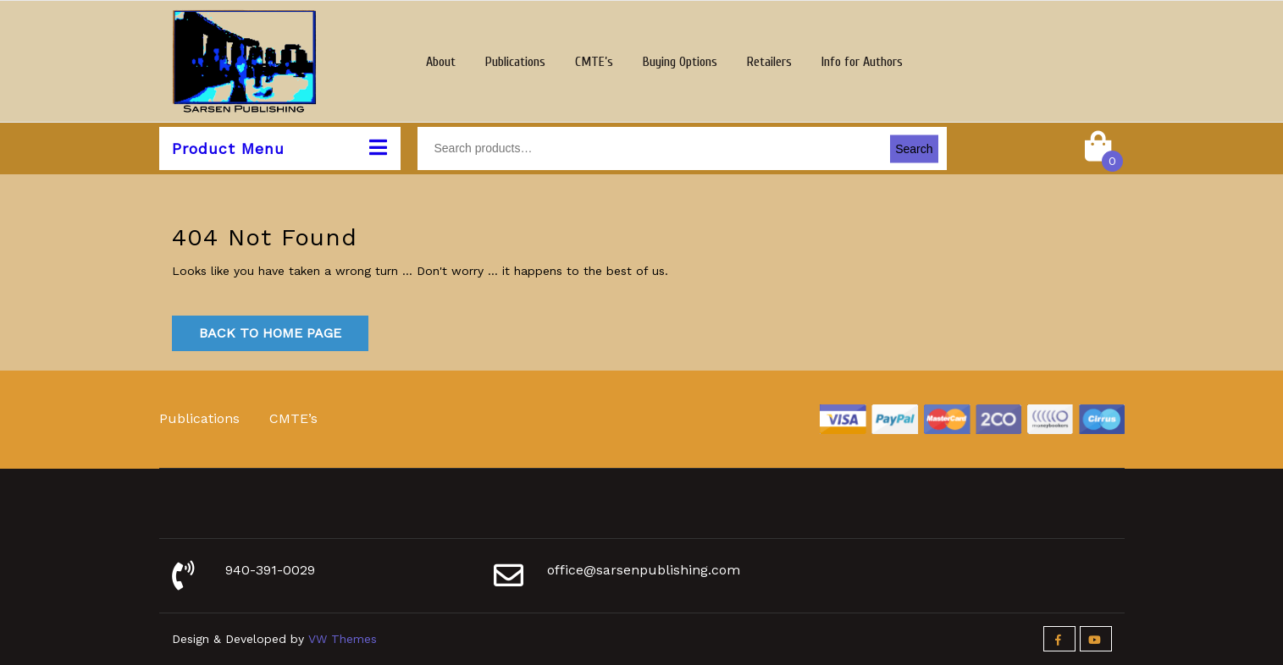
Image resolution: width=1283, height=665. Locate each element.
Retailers (769, 61)
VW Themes (340, 639)
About (441, 61)
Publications (515, 61)
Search (913, 148)
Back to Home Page (270, 333)
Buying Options (680, 61)
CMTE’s (594, 61)
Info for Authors (862, 61)
